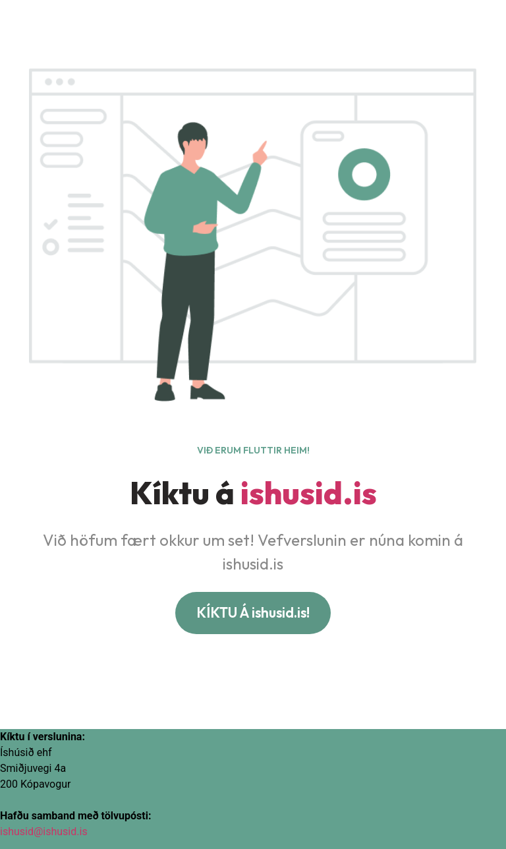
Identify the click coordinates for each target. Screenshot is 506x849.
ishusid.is (308, 492)
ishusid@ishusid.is (44, 831)
